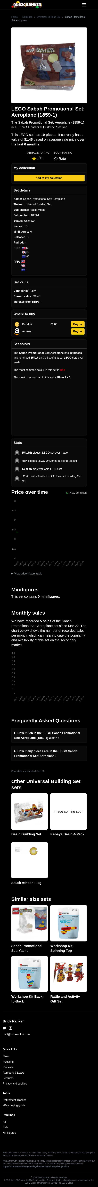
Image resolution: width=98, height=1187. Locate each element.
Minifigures (9, 1132)
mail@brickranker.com (16, 1034)
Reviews (8, 1067)
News (6, 1056)
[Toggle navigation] (84, 5)
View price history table (28, 573)
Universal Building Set (48, 17)
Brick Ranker (13, 1021)
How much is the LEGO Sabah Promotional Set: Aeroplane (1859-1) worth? (47, 735)
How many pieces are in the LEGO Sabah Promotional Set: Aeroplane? (45, 753)
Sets (5, 1127)
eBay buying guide (14, 1105)
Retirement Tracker (14, 1099)
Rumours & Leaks (13, 1072)
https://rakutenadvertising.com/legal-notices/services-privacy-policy (36, 1166)
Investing (8, 1061)
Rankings (27, 17)
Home (14, 17)
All (4, 1121)
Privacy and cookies (15, 1083)
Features (8, 1078)
